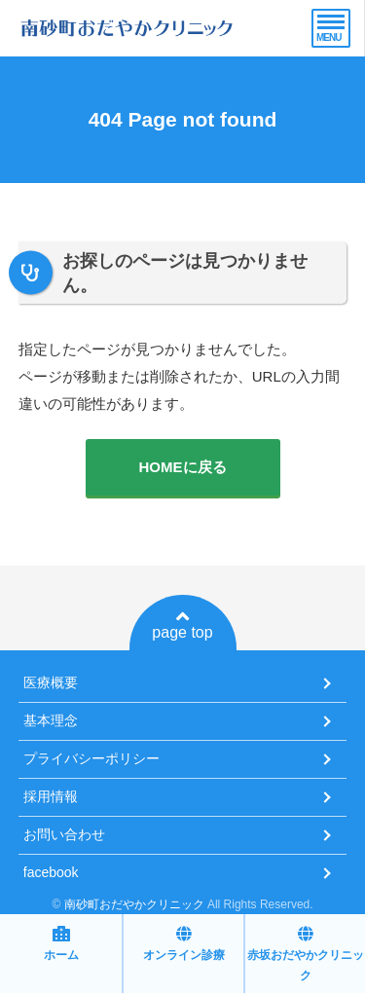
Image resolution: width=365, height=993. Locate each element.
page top (182, 625)
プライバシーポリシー (91, 758)
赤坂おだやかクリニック (305, 954)
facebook (51, 872)
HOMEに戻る (183, 467)
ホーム (61, 944)
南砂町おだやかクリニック (134, 904)
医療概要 (50, 682)
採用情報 (50, 796)
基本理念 (50, 720)
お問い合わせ (64, 834)
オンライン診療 (184, 944)
